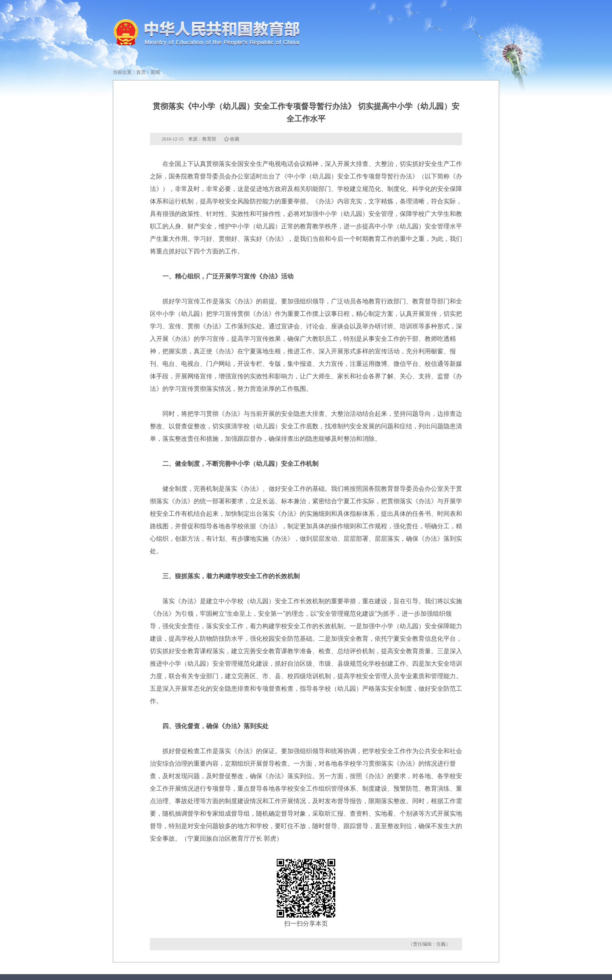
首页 (141, 72)
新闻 (155, 72)
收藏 (234, 139)
